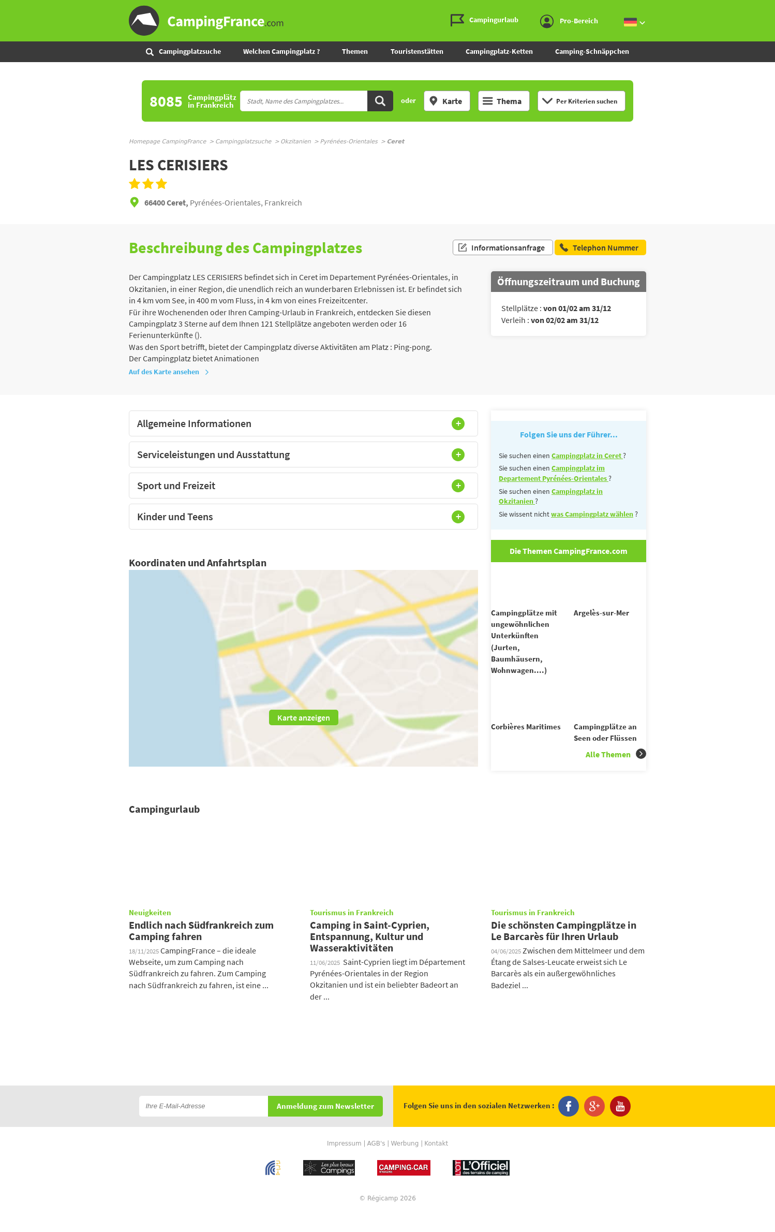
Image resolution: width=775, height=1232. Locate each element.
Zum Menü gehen (762, 8)
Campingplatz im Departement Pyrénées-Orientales (553, 473)
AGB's (376, 1162)
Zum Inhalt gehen (768, 8)
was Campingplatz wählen (592, 514)
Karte (445, 101)
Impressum (344, 1162)
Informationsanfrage (501, 247)
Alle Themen (616, 772)
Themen (355, 51)
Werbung (405, 1162)
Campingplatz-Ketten (499, 51)
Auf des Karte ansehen (169, 371)
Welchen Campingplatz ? (281, 51)
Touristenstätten (417, 51)
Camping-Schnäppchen (592, 51)
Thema (502, 101)
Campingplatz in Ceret (587, 455)
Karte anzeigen (303, 717)
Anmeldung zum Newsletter (325, 1125)
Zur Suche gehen (773, 8)
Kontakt (436, 1162)
